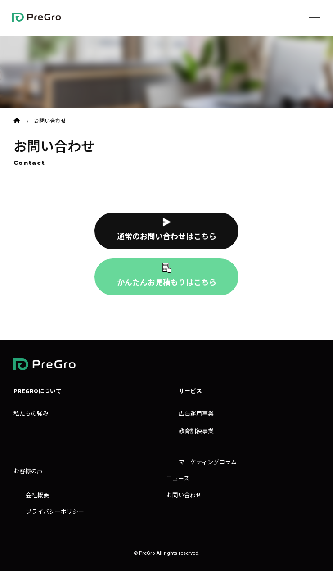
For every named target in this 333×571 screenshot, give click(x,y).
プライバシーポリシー (55, 511)
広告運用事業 (196, 413)
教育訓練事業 (196, 431)
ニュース (177, 478)
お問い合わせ (184, 495)
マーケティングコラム (208, 462)
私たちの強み (31, 413)
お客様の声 (28, 471)
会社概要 (37, 495)
